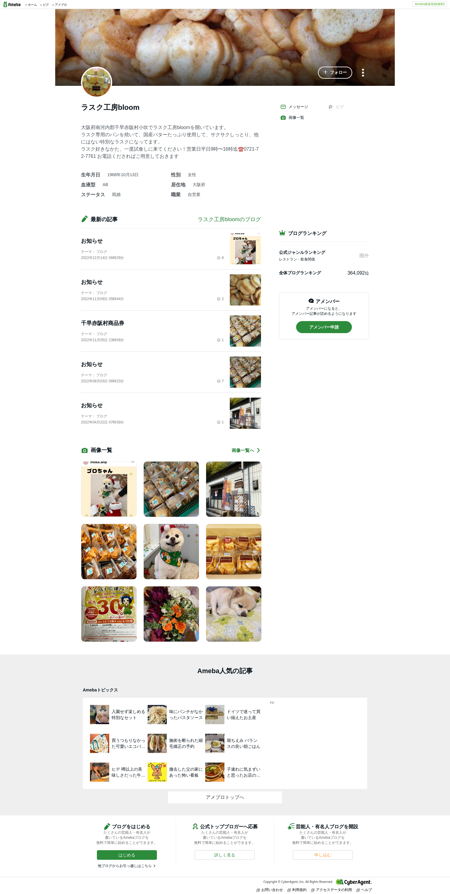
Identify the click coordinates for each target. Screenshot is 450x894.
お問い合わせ (269, 889)
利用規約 (297, 889)
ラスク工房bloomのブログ (229, 219)
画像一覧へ (246, 450)
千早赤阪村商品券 (102, 323)
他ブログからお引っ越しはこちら (125, 866)
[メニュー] (363, 73)
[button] (335, 73)
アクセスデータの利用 (331, 889)
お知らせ (92, 241)
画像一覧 (292, 118)
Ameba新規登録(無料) (430, 4)
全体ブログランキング (300, 272)
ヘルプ (364, 889)
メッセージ (294, 107)
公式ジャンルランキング (302, 252)
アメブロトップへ (225, 797)
